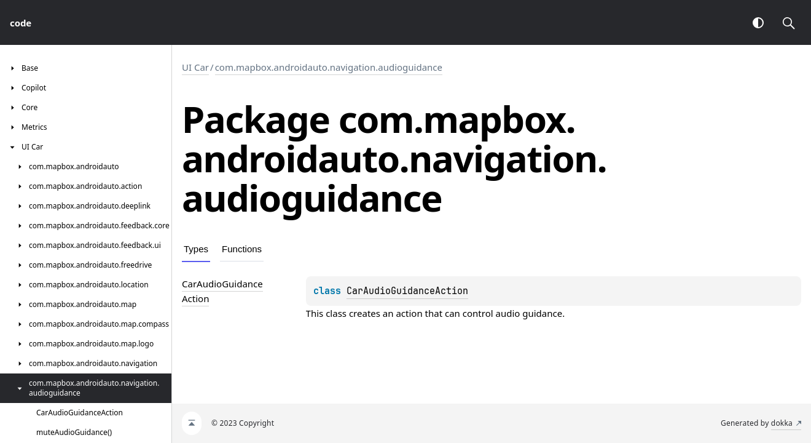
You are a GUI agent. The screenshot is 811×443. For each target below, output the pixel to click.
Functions (242, 249)
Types (196, 249)
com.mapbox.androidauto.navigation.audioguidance (328, 67)
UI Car (195, 67)
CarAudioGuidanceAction (407, 291)
